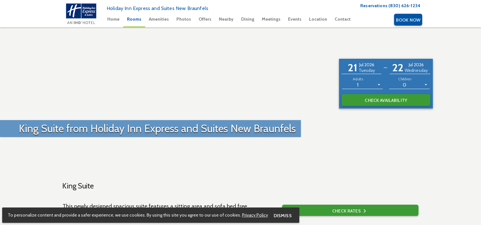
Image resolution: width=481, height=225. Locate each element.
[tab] (113, 19)
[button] (361, 67)
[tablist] (248, 19)
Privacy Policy (255, 215)
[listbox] (362, 84)
